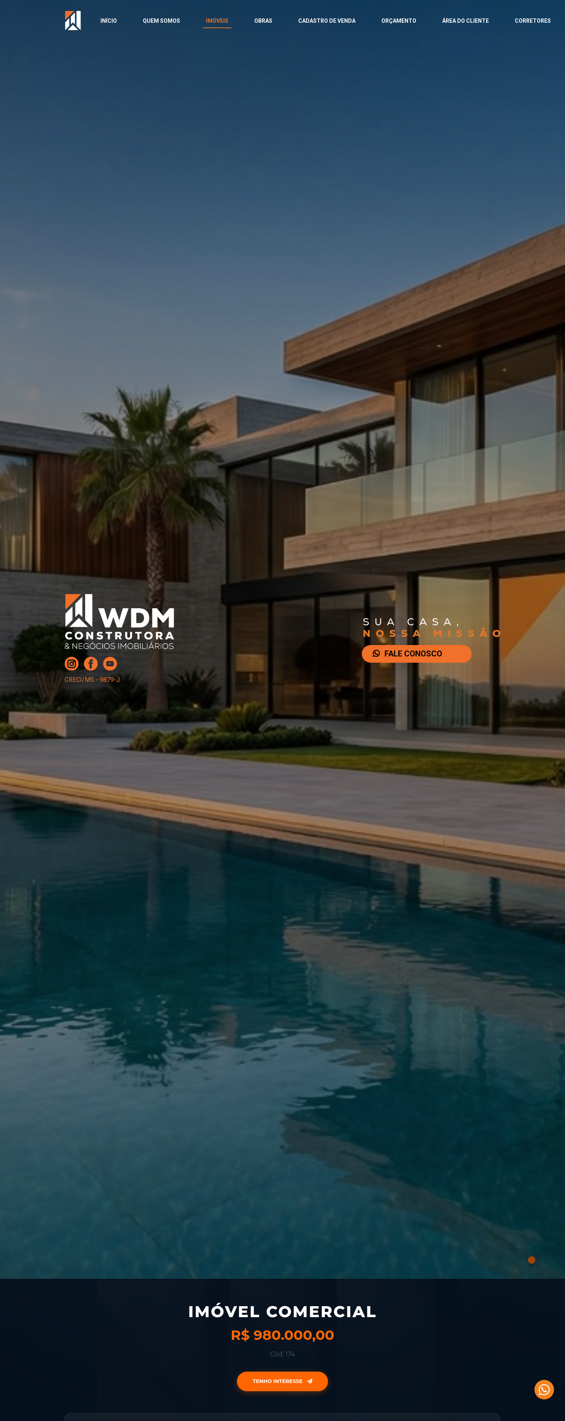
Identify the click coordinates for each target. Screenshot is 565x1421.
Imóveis (217, 21)
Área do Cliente (465, 21)
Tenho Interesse (282, 1381)
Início (108, 21)
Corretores (533, 21)
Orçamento (398, 21)
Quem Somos (161, 21)
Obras (263, 21)
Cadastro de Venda (326, 21)
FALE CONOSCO (407, 653)
